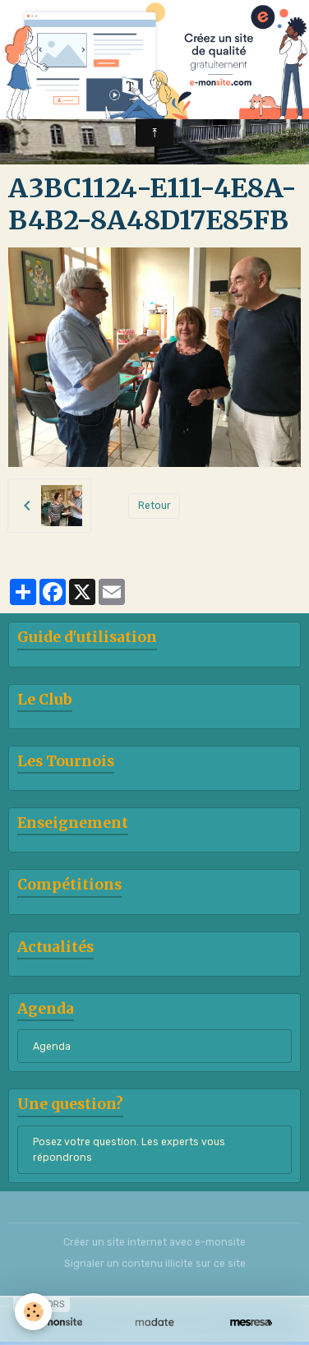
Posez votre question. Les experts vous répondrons (129, 1149)
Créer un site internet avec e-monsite (154, 1242)
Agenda (52, 1046)
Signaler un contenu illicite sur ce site (155, 1263)
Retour (154, 505)
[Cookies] (33, 1311)
